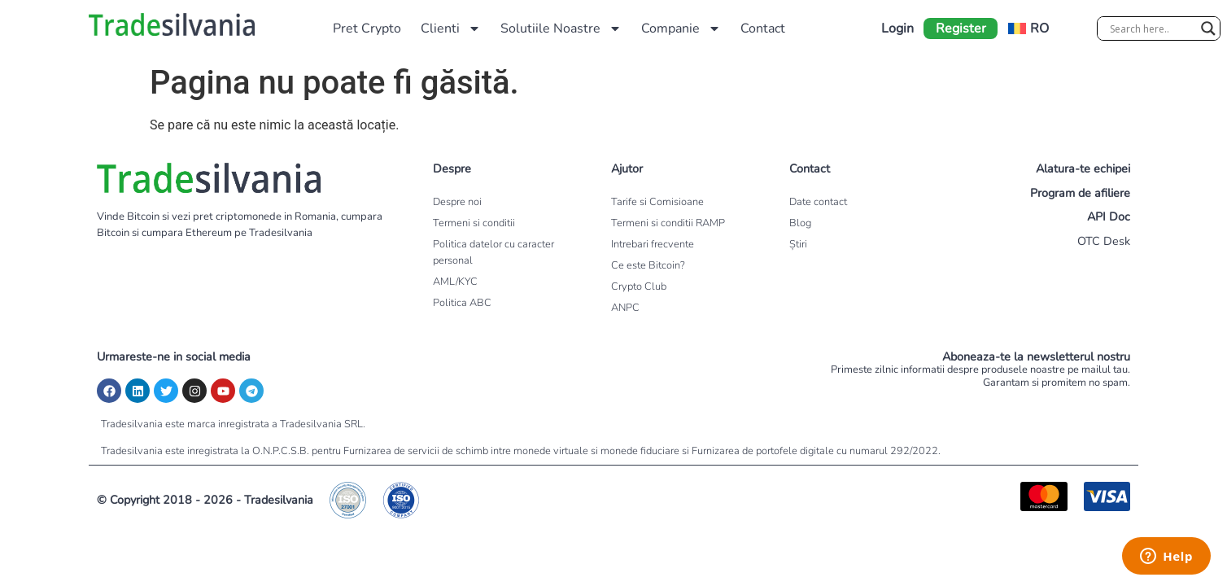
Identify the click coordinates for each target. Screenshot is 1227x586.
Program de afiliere (1080, 193)
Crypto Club (638, 286)
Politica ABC (462, 302)
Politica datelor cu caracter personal (493, 252)
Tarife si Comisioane (657, 202)
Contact (762, 28)
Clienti (451, 28)
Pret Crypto (367, 28)
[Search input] (1151, 28)
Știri (798, 244)
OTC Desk (1103, 241)
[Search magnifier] (1208, 28)
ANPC (625, 307)
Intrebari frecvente (652, 244)
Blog (800, 223)
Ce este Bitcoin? (648, 265)
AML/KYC (455, 281)
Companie (681, 28)
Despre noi (457, 202)
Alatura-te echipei (1083, 168)
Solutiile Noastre (561, 28)
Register (961, 28)
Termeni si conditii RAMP (668, 223)
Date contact (818, 202)
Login (897, 28)
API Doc (1108, 216)
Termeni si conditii (474, 223)
